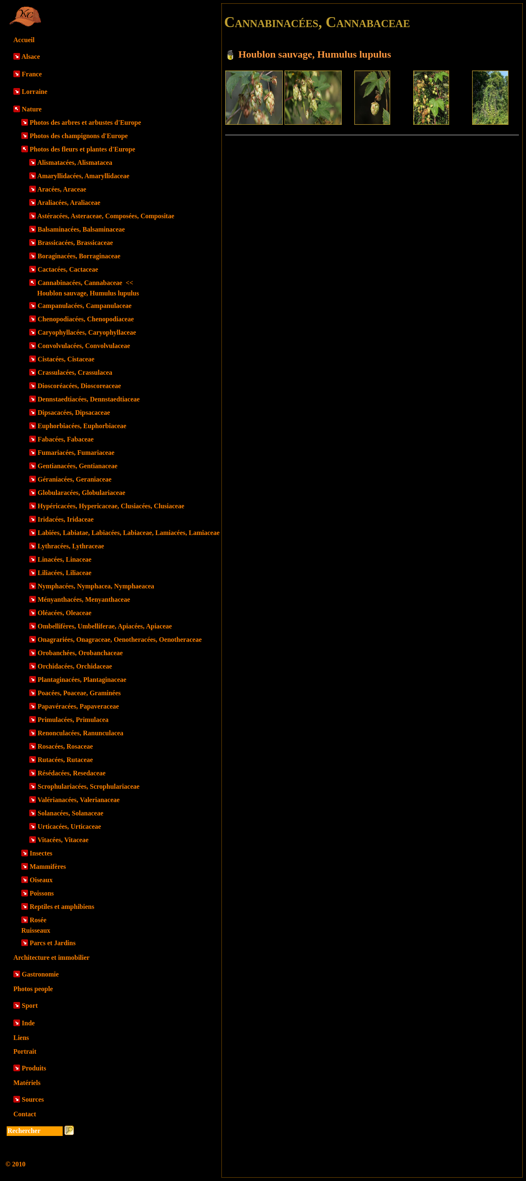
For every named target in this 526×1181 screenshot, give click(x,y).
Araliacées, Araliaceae (68, 202)
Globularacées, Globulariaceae (81, 492)
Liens (21, 1037)
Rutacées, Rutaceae (65, 759)
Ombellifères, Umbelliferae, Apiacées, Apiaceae (105, 626)
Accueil (24, 39)
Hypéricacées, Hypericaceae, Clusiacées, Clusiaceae (111, 506)
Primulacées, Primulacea (73, 719)
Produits (34, 1068)
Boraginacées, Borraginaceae (79, 256)
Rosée (38, 920)
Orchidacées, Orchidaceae (75, 666)
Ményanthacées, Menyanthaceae (84, 599)
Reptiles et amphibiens (62, 906)
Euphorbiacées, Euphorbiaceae (82, 425)
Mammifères (48, 866)
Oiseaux (41, 879)
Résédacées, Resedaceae (72, 773)
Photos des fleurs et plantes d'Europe (82, 149)
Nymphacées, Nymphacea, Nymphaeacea (96, 586)
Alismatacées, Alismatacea (74, 162)
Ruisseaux (35, 930)
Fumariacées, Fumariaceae (76, 452)
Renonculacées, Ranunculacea (80, 733)
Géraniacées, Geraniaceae (75, 479)
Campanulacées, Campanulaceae (85, 305)
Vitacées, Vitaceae (63, 839)
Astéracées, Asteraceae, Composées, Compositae (105, 216)
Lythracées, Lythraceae (71, 546)
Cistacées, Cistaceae (66, 359)
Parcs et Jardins (53, 942)
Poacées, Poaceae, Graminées (79, 692)
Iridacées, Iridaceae (66, 519)
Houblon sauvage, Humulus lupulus (88, 293)
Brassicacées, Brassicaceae (75, 242)
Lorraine (34, 91)
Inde (28, 1023)
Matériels (27, 1082)
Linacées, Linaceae (64, 559)
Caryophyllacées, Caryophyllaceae (87, 332)
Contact (24, 1114)
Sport (30, 1005)
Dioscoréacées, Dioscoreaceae (79, 385)
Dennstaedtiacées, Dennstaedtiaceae (89, 399)
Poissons (42, 893)
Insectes (41, 853)
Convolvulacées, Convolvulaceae (84, 345)
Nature (32, 109)
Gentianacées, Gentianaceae (77, 465)
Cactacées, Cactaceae (68, 269)
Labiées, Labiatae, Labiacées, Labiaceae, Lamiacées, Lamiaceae (128, 532)
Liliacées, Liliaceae (64, 572)
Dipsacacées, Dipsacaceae (74, 412)
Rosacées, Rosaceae (65, 746)
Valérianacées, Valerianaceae (79, 799)
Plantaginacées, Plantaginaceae (82, 679)
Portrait (24, 1051)
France (32, 74)
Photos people (33, 988)
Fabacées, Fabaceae (66, 439)
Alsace (30, 56)
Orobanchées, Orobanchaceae (80, 652)
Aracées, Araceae (61, 189)
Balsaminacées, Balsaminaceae (81, 229)
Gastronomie (40, 974)
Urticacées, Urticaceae (69, 826)
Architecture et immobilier (51, 957)
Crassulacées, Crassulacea (75, 372)
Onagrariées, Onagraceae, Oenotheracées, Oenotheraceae (120, 639)
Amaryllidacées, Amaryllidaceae (83, 175)
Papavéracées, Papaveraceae (78, 706)
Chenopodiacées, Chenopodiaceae (86, 319)
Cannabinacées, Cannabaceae (85, 282)
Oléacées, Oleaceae (64, 612)
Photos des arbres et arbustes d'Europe (85, 122)
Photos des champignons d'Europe (79, 135)
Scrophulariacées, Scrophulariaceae (89, 786)
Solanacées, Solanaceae (70, 813)
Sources (33, 1099)
